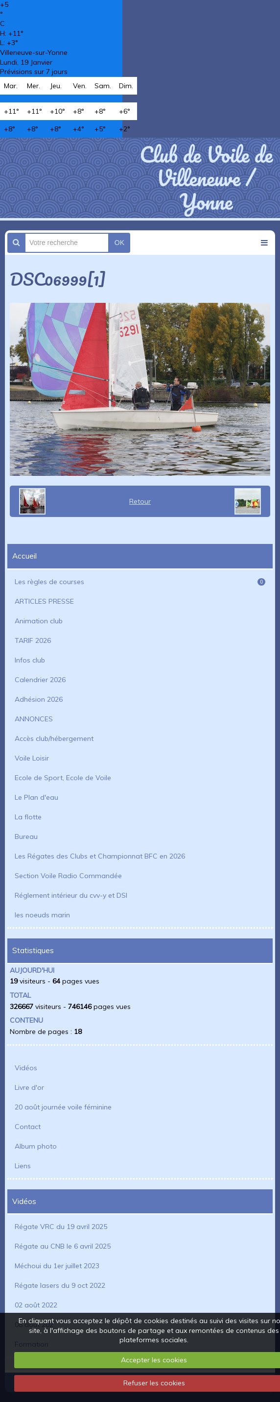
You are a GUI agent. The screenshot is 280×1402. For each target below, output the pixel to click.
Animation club (39, 620)
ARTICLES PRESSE (44, 601)
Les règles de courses (140, 581)
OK (119, 242)
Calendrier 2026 (40, 679)
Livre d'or (29, 1087)
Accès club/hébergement (54, 738)
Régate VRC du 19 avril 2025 (61, 1226)
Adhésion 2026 (39, 699)
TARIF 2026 (33, 640)
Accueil (24, 556)
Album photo (36, 1146)
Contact (28, 1126)
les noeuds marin (42, 914)
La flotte (28, 816)
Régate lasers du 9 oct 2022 (60, 1285)
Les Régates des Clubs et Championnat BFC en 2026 (100, 856)
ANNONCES (34, 718)
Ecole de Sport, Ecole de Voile (63, 777)
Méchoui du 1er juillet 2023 (57, 1265)
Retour (140, 501)
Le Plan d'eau (36, 797)
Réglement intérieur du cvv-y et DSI (71, 895)
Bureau (26, 836)
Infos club (30, 660)
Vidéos (26, 1067)
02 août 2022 (36, 1305)
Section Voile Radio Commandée (68, 875)
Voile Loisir (32, 758)
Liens (23, 1165)
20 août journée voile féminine (63, 1107)
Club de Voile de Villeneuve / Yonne (206, 178)
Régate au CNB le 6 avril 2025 (63, 1246)
